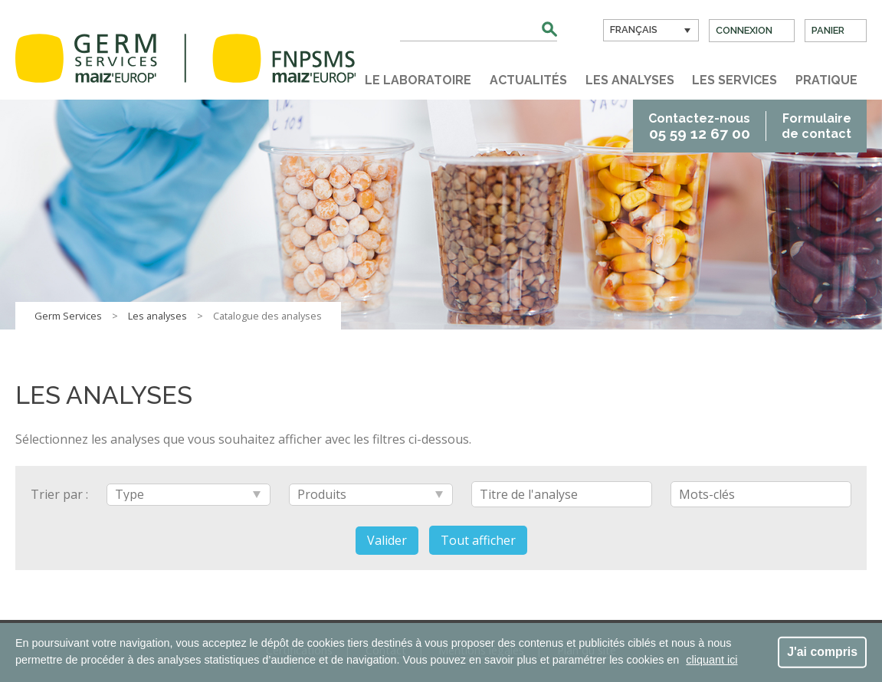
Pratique (826, 80)
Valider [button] (387, 540)
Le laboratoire (418, 80)
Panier (828, 30)
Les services (734, 80)
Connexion (744, 30)
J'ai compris (822, 651)
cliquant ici (711, 660)
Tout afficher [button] (478, 540)
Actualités (528, 80)
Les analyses (629, 80)
